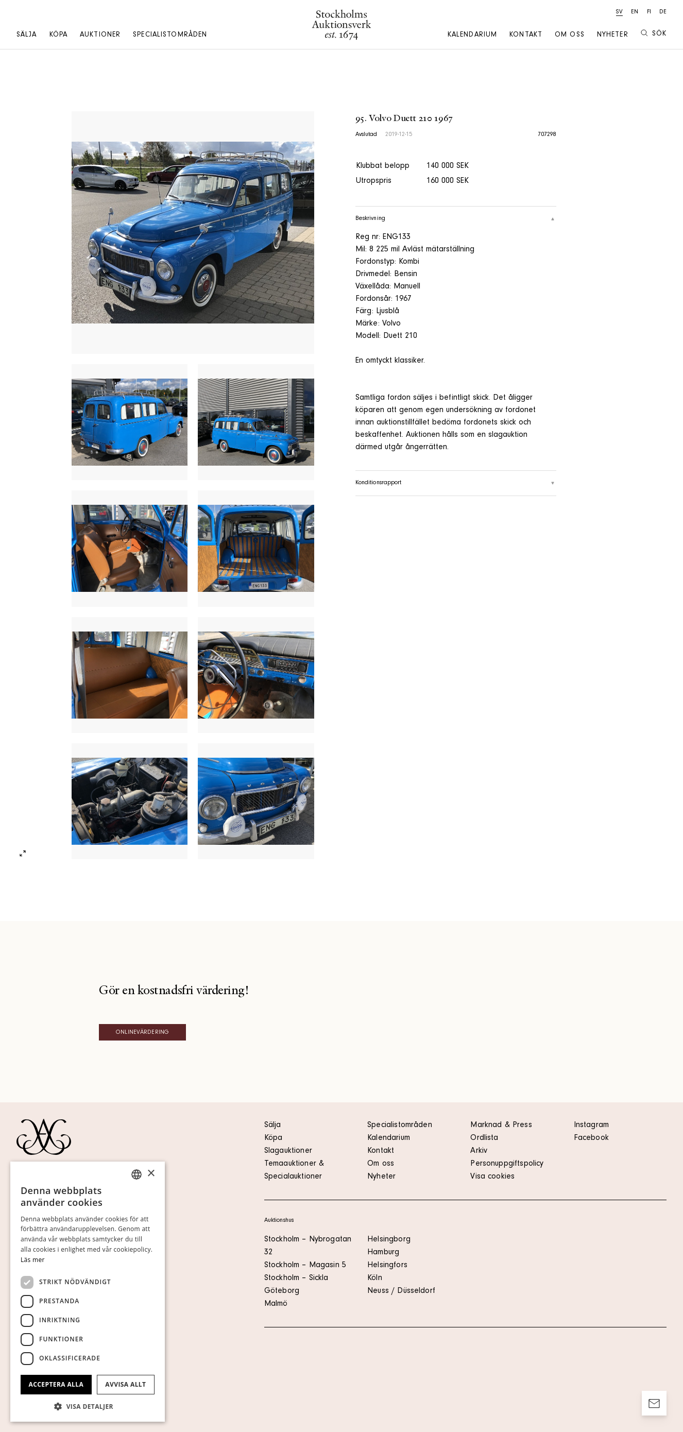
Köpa (58, 35)
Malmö (276, 1304)
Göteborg (281, 1291)
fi (649, 12)
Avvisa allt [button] (125, 1384)
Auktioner (100, 35)
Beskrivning (456, 219)
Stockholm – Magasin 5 (305, 1265)
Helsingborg (389, 1240)
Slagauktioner (288, 1151)
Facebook (591, 1138)
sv (619, 12)
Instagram (591, 1125)
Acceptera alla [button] (56, 1384)
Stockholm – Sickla (296, 1278)
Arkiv (478, 1151)
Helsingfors (387, 1265)
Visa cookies (492, 1177)
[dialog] (87, 1292)
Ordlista (484, 1138)
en (634, 12)
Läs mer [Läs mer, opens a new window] (33, 1259)
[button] (88, 1406)
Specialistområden (170, 35)
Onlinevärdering (142, 1033)
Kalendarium (472, 35)
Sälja (26, 35)
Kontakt (525, 35)
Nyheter (612, 35)
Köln (374, 1278)
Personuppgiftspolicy (506, 1164)
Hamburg (383, 1253)
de (663, 12)
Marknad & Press (501, 1125)
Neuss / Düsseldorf (401, 1291)
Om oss (570, 35)
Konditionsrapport (456, 483)
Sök (654, 33)
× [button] (151, 1174)
